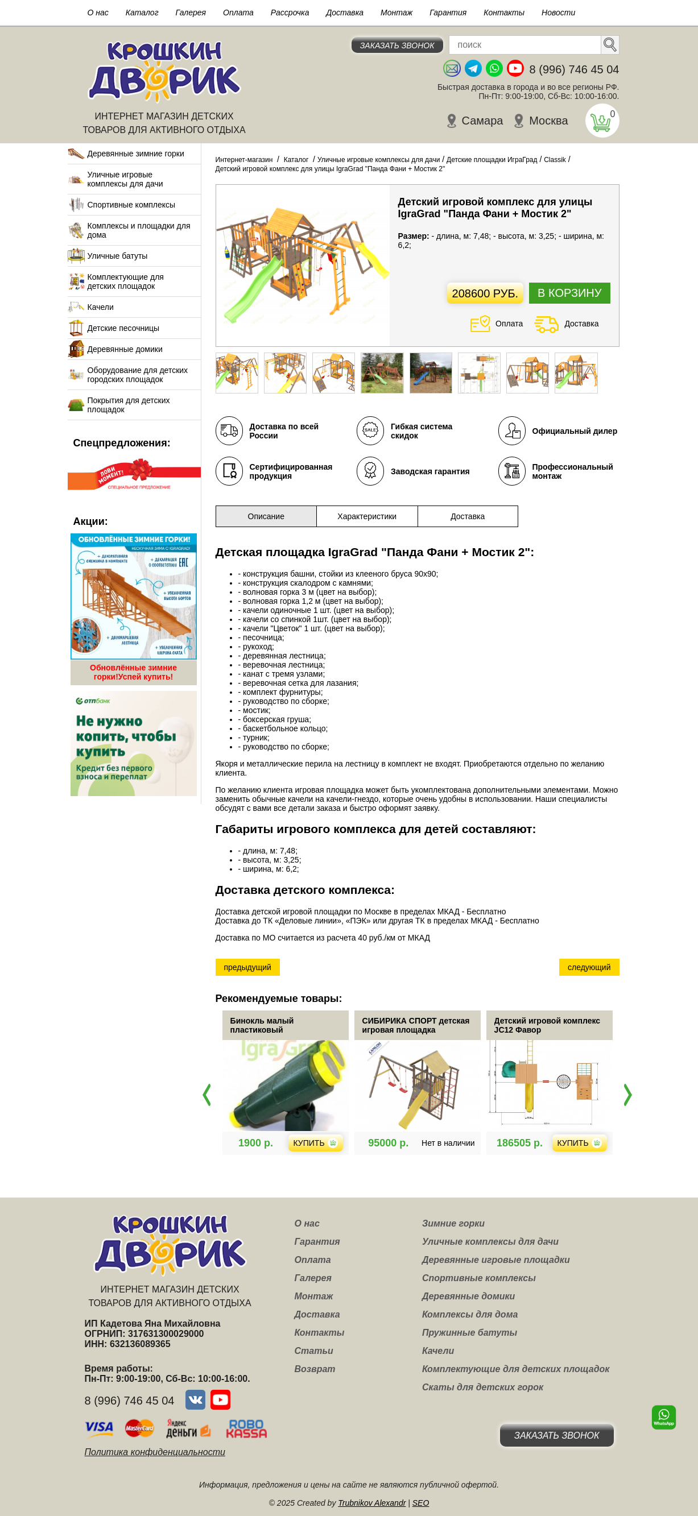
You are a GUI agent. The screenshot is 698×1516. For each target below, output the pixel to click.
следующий (589, 967)
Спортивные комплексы (132, 204)
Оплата (238, 12)
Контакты (504, 12)
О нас (98, 12)
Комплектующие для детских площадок (126, 281)
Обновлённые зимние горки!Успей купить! (133, 672)
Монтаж (396, 12)
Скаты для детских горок (482, 1387)
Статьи (314, 1351)
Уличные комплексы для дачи (490, 1241)
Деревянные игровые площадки (496, 1260)
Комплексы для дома (470, 1314)
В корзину (569, 293)
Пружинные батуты (469, 1332)
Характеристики (367, 516)
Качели (101, 307)
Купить (354, 1143)
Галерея (191, 12)
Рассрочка (290, 12)
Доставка (345, 12)
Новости (558, 12)
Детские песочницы (124, 328)
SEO (420, 1502)
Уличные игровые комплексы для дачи (125, 179)
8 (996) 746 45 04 (574, 69)
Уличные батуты (118, 255)
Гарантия (447, 12)
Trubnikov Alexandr (372, 1502)
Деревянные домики (125, 349)
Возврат (315, 1369)
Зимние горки (453, 1223)
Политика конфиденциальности (155, 1452)
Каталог (142, 12)
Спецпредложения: (122, 443)
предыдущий (247, 967)
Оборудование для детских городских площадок (138, 375)
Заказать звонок (397, 45)
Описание (266, 516)
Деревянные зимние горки (136, 153)
